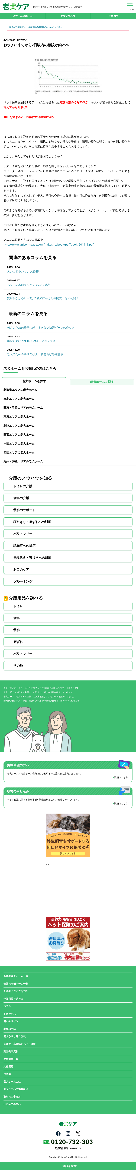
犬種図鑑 (8, 1066)
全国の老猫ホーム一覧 (16, 983)
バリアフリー (22, 534)
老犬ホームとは (12, 1081)
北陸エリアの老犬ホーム (19, 426)
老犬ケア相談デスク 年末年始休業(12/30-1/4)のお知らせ (36, 27)
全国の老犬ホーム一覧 (16, 976)
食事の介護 (21, 498)
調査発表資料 (11, 1051)
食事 (16, 618)
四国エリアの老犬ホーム (19, 452)
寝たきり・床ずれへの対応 (32, 522)
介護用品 (113, 16)
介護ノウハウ (68, 16)
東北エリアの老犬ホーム (19, 399)
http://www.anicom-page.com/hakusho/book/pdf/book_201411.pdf (49, 244)
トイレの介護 (22, 486)
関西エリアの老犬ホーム (19, 434)
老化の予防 (10, 1028)
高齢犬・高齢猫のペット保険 (19, 1043)
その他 (18, 665)
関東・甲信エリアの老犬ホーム (23, 408)
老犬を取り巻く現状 (15, 1036)
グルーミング (22, 581)
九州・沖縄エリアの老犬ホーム (23, 461)
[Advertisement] (68, 888)
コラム (7, 1006)
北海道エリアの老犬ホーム (20, 390)
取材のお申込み (12, 1096)
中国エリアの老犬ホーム (19, 443)
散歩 (16, 630)
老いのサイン (11, 1021)
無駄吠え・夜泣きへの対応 (32, 557)
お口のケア (21, 569)
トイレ (18, 606)
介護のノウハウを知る (16, 991)
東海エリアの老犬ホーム (19, 416)
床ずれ (18, 642)
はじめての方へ (12, 1104)
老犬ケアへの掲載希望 (16, 1089)
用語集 (7, 1074)
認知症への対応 (24, 545)
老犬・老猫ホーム (23, 16)
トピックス (10, 1013)
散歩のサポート (24, 510)
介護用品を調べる (13, 998)
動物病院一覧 (11, 1059)
